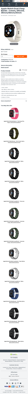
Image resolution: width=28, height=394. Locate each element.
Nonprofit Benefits (12, 360)
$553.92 (10, 59)
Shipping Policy (22, 367)
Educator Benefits (21, 360)
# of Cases (4, 54)
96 (16, 61)
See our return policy (6, 65)
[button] (16, 4)
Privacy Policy (9, 368)
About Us (5, 360)
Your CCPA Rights (8, 390)
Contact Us (5, 367)
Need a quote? (5, 67)
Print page (24, 70)
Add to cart (20, 56)
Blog (22, 361)
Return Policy (15, 367)
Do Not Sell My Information (18, 390)
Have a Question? (6, 101)
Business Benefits (9, 361)
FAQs (10, 367)
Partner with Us (16, 361)
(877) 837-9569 (23, 1)
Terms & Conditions (17, 368)
